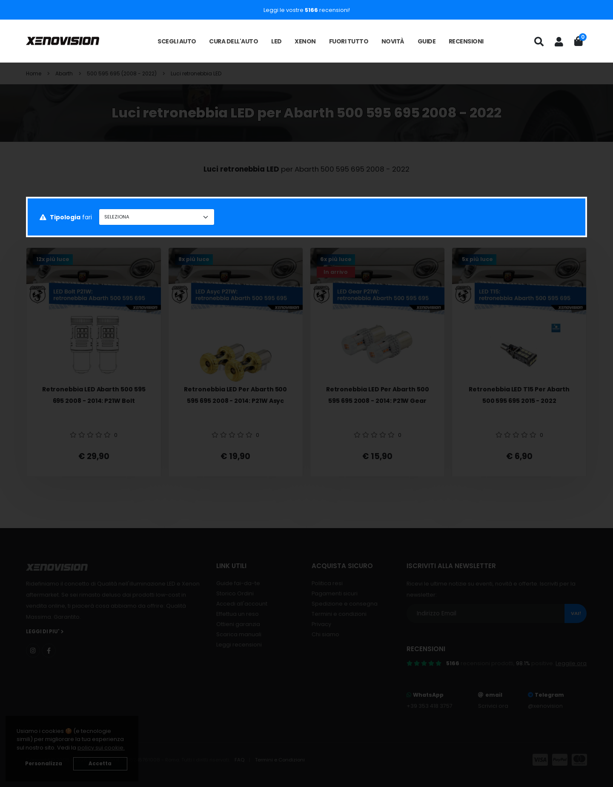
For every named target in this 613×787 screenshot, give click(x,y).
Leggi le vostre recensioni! (307, 10)
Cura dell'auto (233, 41)
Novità (392, 41)
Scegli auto (177, 41)
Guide (427, 41)
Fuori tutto (349, 41)
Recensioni (466, 41)
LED (276, 41)
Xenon (305, 41)
